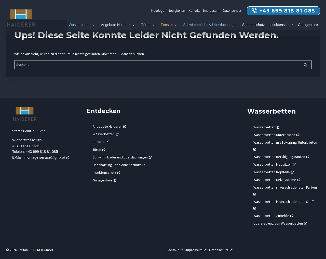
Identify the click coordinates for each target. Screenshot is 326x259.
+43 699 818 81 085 (42, 152)
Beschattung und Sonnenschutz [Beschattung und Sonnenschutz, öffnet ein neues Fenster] (119, 165)
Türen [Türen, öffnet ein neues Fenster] (99, 149)
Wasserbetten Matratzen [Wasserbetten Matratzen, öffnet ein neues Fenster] (274, 164)
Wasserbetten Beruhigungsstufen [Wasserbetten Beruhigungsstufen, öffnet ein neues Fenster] (281, 156)
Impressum (211, 11)
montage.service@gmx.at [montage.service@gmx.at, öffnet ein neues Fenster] (47, 158)
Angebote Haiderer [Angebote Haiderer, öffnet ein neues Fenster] (109, 126)
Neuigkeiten (176, 11)
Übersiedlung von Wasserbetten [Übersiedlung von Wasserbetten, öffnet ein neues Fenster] (280, 223)
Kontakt (194, 11)
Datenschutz (232, 11)
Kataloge (157, 11)
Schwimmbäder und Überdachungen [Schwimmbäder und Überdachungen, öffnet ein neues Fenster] (122, 157)
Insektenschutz (281, 25)
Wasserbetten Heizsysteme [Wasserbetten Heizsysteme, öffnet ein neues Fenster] (276, 179)
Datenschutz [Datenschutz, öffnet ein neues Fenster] (221, 250)
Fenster (167, 25)
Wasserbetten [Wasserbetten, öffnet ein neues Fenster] (106, 134)
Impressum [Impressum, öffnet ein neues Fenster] (196, 250)
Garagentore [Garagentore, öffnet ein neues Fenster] (104, 180)
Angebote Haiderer (116, 25)
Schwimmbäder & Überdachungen (210, 25)
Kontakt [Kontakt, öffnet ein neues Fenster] (175, 250)
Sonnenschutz (253, 25)
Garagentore (308, 25)
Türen (146, 25)
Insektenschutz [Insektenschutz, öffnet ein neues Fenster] (106, 172)
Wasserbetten (80, 25)
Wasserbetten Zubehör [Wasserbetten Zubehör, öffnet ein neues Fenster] (273, 215)
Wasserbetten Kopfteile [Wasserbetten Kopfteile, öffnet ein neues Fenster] (273, 172)
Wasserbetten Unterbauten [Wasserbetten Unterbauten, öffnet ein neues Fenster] (276, 134)
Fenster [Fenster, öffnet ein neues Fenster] (101, 141)
